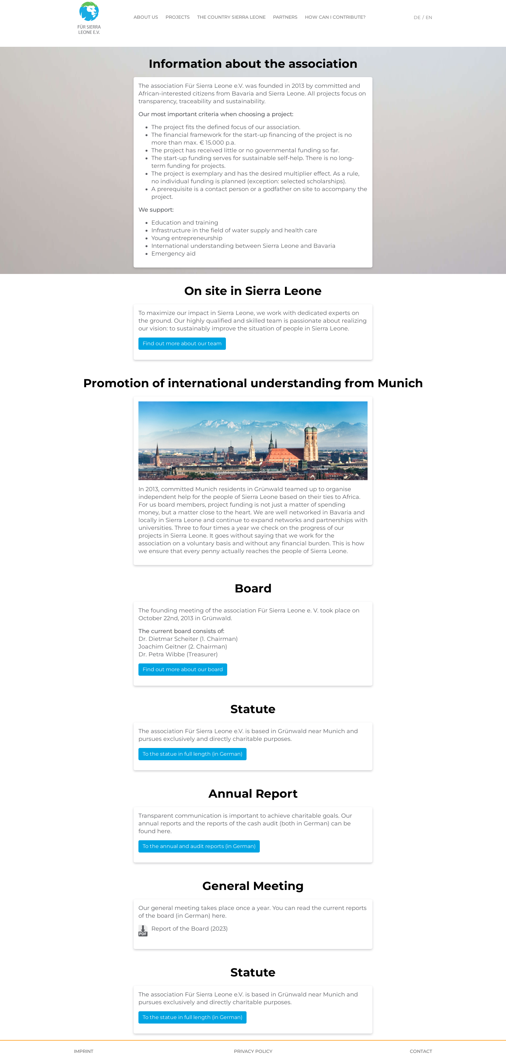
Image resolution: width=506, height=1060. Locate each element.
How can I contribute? (335, 17)
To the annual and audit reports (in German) (199, 846)
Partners (285, 17)
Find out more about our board (183, 669)
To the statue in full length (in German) (192, 754)
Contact (421, 1051)
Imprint (83, 1051)
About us (146, 17)
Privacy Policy (253, 1051)
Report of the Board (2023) (189, 928)
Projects (178, 17)
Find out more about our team (182, 343)
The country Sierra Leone (231, 17)
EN (429, 17)
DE (417, 17)
